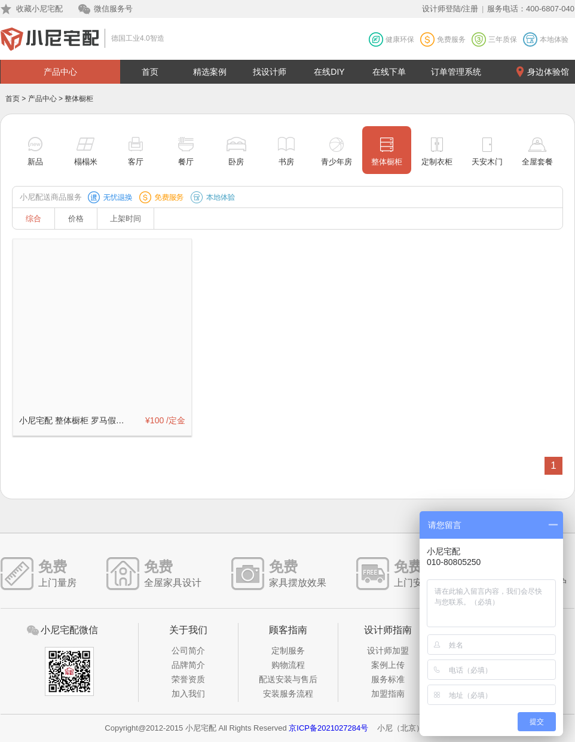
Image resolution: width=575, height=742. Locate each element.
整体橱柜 (386, 161)
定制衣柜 (436, 161)
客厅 (135, 161)
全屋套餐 (537, 161)
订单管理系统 (456, 72)
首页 (150, 72)
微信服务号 (113, 8)
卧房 (236, 161)
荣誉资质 (188, 679)
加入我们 (188, 693)
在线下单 (389, 72)
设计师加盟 (388, 650)
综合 (33, 218)
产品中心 (60, 72)
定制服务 (288, 650)
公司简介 (188, 650)
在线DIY (329, 72)
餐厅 (186, 161)
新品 (35, 161)
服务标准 (388, 679)
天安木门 (487, 161)
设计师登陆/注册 (450, 8)
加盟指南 (388, 693)
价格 (76, 218)
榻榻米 (85, 161)
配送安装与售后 (288, 679)
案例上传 (388, 665)
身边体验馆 (548, 72)
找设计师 (269, 72)
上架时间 (125, 218)
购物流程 (288, 665)
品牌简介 (188, 665)
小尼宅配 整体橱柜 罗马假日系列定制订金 (75, 420)
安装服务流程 (288, 693)
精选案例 (210, 72)
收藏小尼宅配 (39, 8)
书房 (286, 161)
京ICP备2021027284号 (328, 727)
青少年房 (336, 161)
